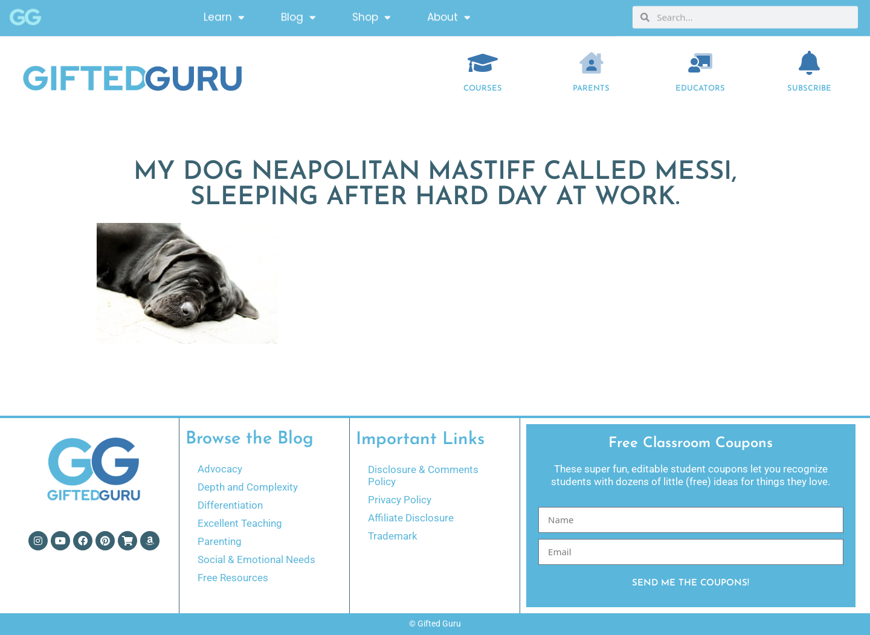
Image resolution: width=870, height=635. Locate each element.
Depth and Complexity (248, 487)
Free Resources (233, 578)
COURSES (482, 88)
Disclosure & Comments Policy (423, 475)
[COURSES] (483, 63)
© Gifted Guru (435, 623)
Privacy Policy (399, 500)
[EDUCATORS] (700, 63)
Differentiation (230, 505)
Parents (591, 88)
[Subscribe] (810, 63)
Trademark (392, 536)
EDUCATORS (700, 88)
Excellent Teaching (240, 523)
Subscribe (809, 88)
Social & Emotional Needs (256, 559)
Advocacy (220, 469)
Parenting (220, 541)
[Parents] (591, 63)
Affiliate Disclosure (411, 518)
